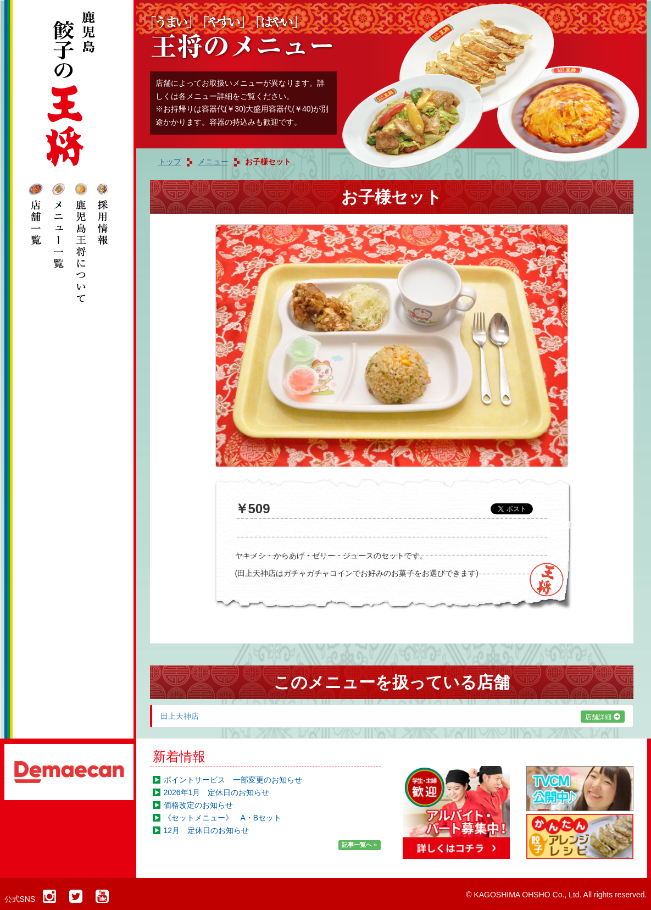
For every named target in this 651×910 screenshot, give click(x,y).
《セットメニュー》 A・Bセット (223, 817)
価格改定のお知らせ (198, 805)
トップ (169, 161)
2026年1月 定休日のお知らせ (217, 792)
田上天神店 (392, 716)
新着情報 (179, 756)
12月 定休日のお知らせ (206, 830)
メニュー (213, 161)
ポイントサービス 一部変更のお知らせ (233, 779)
